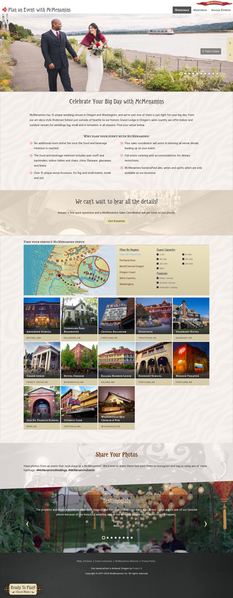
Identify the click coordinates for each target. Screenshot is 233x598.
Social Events (221, 10)
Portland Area (127, 260)
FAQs (79, 561)
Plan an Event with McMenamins (36, 10)
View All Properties (130, 254)
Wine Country (127, 278)
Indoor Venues (165, 278)
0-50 (160, 254)
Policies (88, 561)
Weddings (182, 10)
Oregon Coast (127, 272)
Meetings (200, 10)
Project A (137, 568)
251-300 (187, 263)
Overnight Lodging (167, 287)
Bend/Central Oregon (131, 266)
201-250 (162, 263)
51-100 (187, 254)
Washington (126, 284)
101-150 (162, 259)
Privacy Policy (148, 561)
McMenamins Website (126, 561)
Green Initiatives (103, 561)
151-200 (187, 259)
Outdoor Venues (166, 282)
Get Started (116, 221)
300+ (160, 268)
